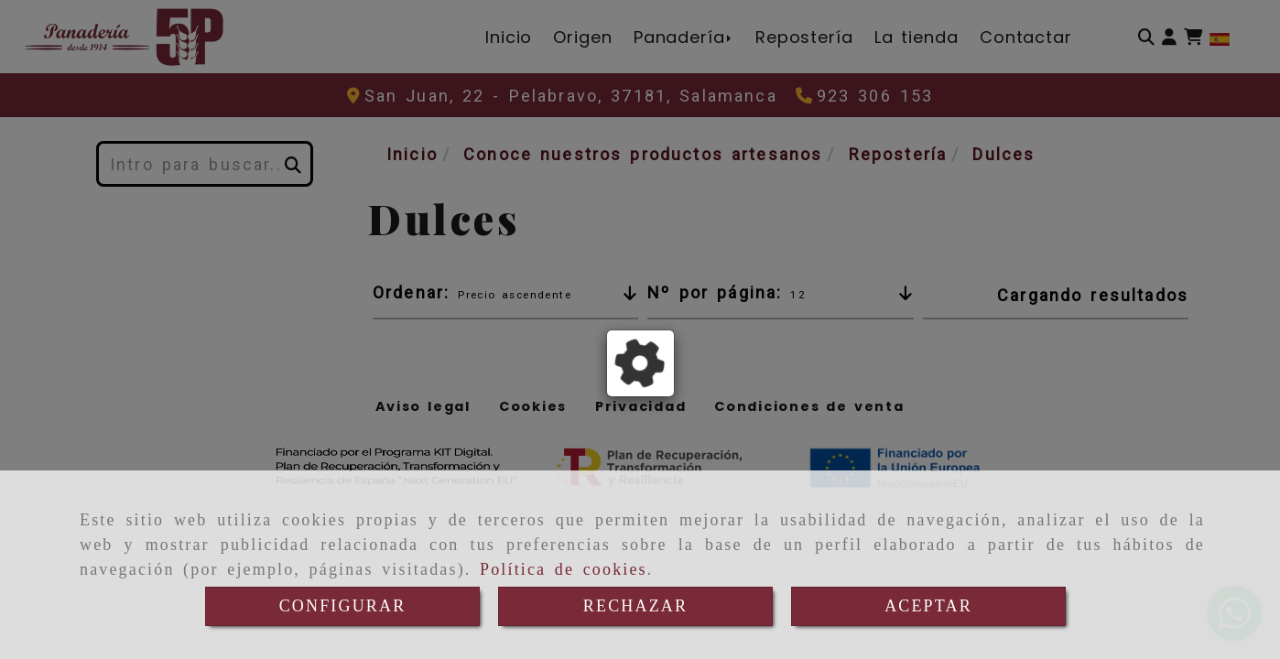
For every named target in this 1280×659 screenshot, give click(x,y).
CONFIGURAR (343, 606)
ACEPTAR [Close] (928, 606)
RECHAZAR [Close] (635, 606)
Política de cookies (563, 569)
